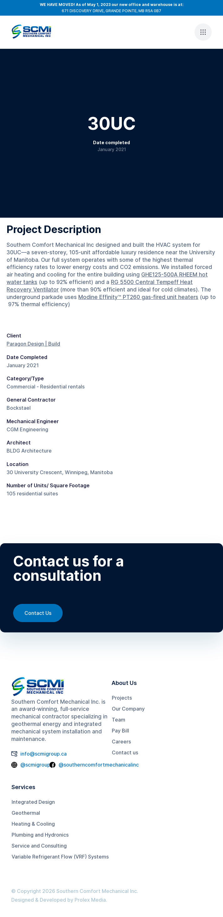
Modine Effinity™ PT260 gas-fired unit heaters (138, 297)
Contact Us (37, 613)
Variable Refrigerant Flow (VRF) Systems (60, 857)
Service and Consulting (39, 846)
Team (118, 720)
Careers (121, 741)
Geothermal (26, 813)
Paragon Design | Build (33, 344)
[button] (203, 32)
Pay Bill (120, 730)
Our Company (128, 709)
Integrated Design (33, 802)
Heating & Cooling (33, 824)
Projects (122, 698)
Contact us (125, 752)
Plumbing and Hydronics (40, 835)
